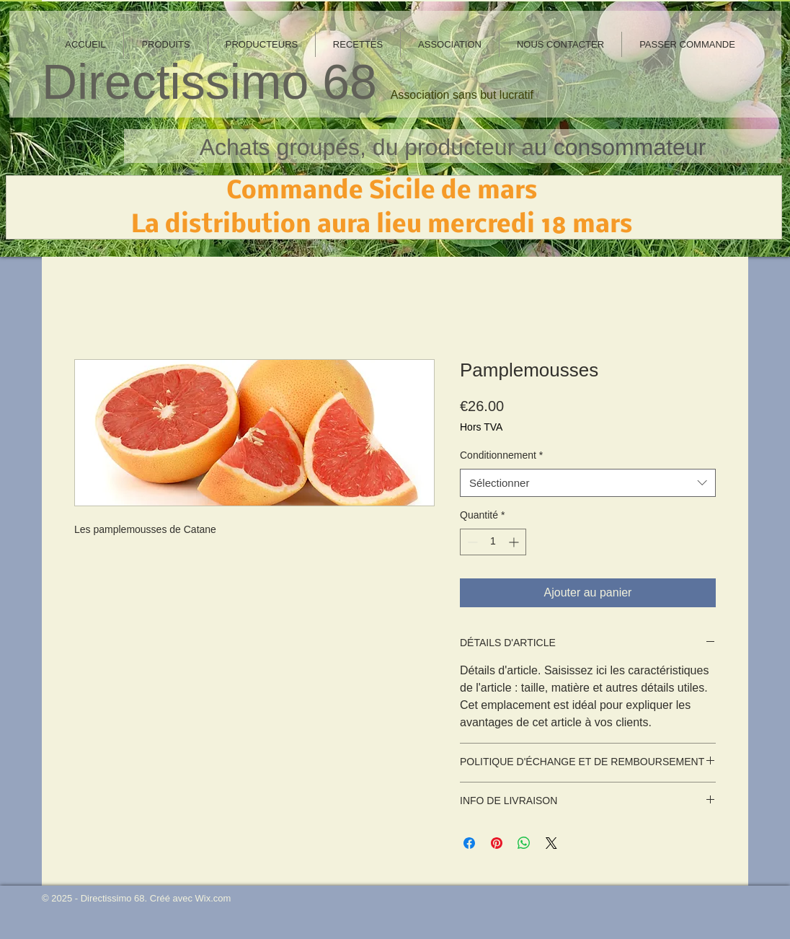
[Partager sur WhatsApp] (524, 843)
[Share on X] (551, 843)
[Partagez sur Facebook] (469, 843)
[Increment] (515, 542)
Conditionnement (501, 455)
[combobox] (588, 483)
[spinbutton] (493, 542)
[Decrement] (471, 542)
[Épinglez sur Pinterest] (496, 843)
